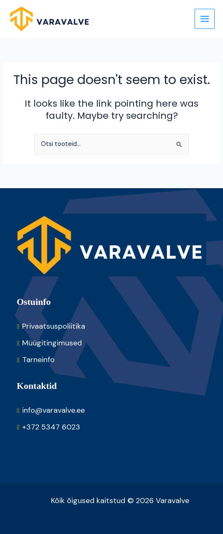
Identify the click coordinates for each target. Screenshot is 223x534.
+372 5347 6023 (51, 427)
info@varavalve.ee (53, 410)
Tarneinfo (38, 360)
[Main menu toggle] (205, 19)
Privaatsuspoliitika (53, 326)
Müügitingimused (52, 343)
